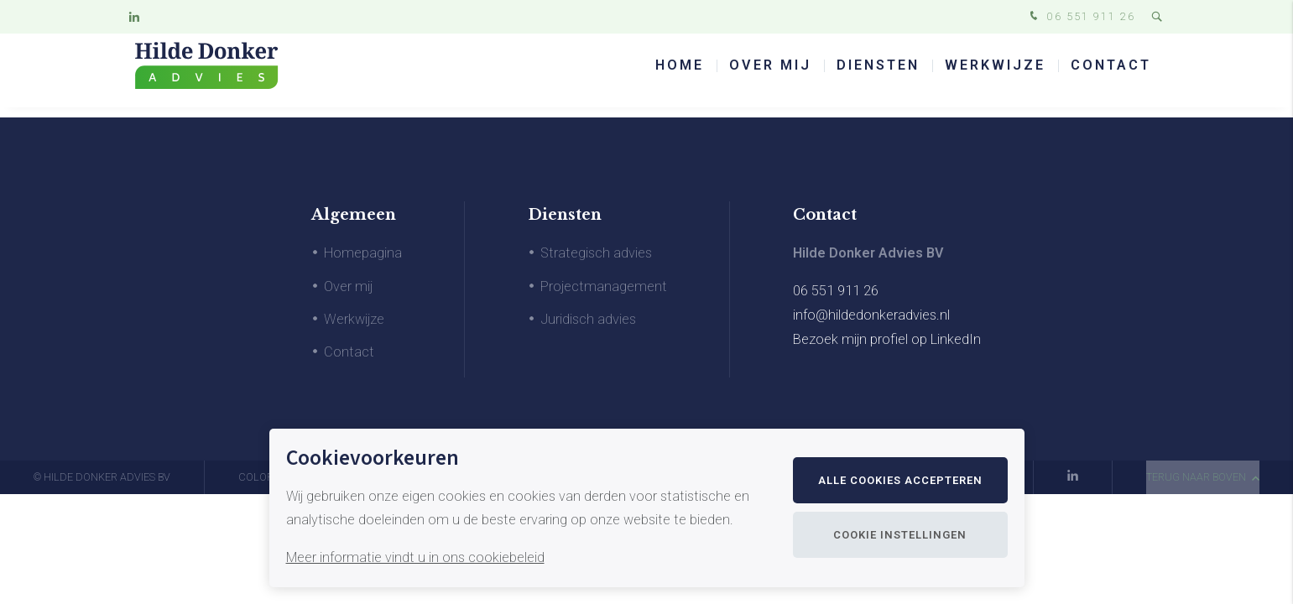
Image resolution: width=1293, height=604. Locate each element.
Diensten (878, 75)
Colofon (263, 477)
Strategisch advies (596, 253)
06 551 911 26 (1080, 17)
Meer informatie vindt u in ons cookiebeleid (415, 557)
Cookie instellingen (900, 534)
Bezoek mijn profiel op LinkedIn (887, 339)
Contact (1111, 75)
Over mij (770, 75)
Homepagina (363, 253)
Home (679, 75)
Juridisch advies (588, 319)
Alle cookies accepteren (900, 480)
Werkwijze (995, 75)
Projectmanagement (603, 286)
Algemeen (353, 215)
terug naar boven (1202, 477)
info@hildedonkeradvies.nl (871, 315)
